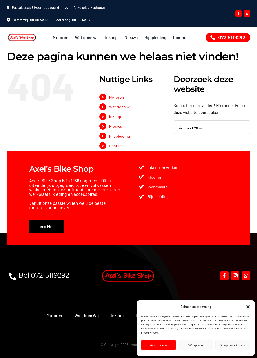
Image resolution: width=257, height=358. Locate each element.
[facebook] (238, 13)
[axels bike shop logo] (128, 269)
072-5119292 (50, 275)
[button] (248, 307)
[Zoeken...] (212, 127)
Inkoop (115, 116)
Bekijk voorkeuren (232, 345)
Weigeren (195, 345)
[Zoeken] (180, 127)
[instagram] (247, 13)
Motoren (116, 97)
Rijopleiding (119, 135)
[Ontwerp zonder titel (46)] (22, 33)
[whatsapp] (246, 275)
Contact (116, 145)
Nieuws (115, 126)
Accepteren (158, 345)
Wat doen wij (120, 106)
